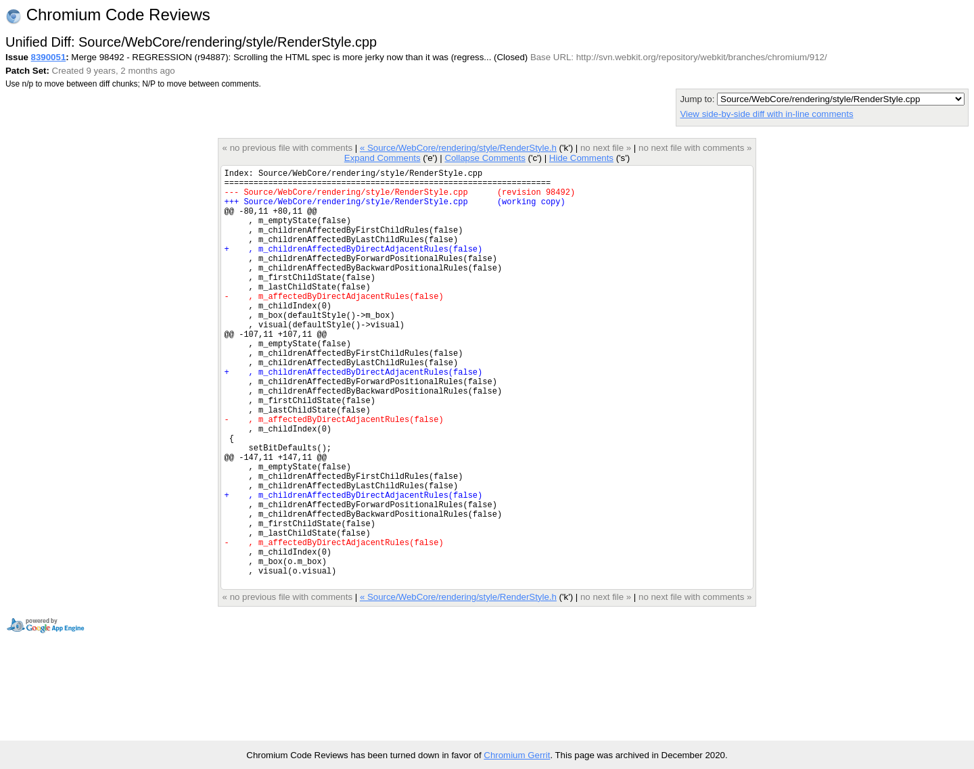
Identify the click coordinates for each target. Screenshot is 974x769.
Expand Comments (382, 158)
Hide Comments (581, 158)
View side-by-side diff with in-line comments (766, 114)
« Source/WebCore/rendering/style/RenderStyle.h (458, 148)
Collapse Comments (484, 158)
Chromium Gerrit (517, 755)
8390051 (48, 57)
